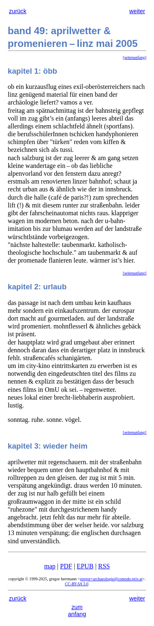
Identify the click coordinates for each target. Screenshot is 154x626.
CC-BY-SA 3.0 (76, 584)
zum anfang (77, 610)
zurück (17, 11)
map (50, 566)
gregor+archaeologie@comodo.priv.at (111, 579)
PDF (66, 566)
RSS (104, 566)
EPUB (85, 566)
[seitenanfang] (134, 57)
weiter (137, 11)
